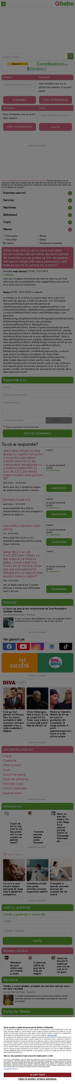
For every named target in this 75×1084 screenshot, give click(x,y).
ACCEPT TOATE (37, 1075)
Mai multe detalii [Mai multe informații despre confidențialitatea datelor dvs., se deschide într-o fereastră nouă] (52, 1035)
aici (67, 1045)
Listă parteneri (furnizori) (11, 1069)
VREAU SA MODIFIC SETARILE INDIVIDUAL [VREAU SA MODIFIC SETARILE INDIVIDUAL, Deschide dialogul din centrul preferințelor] (37, 1079)
